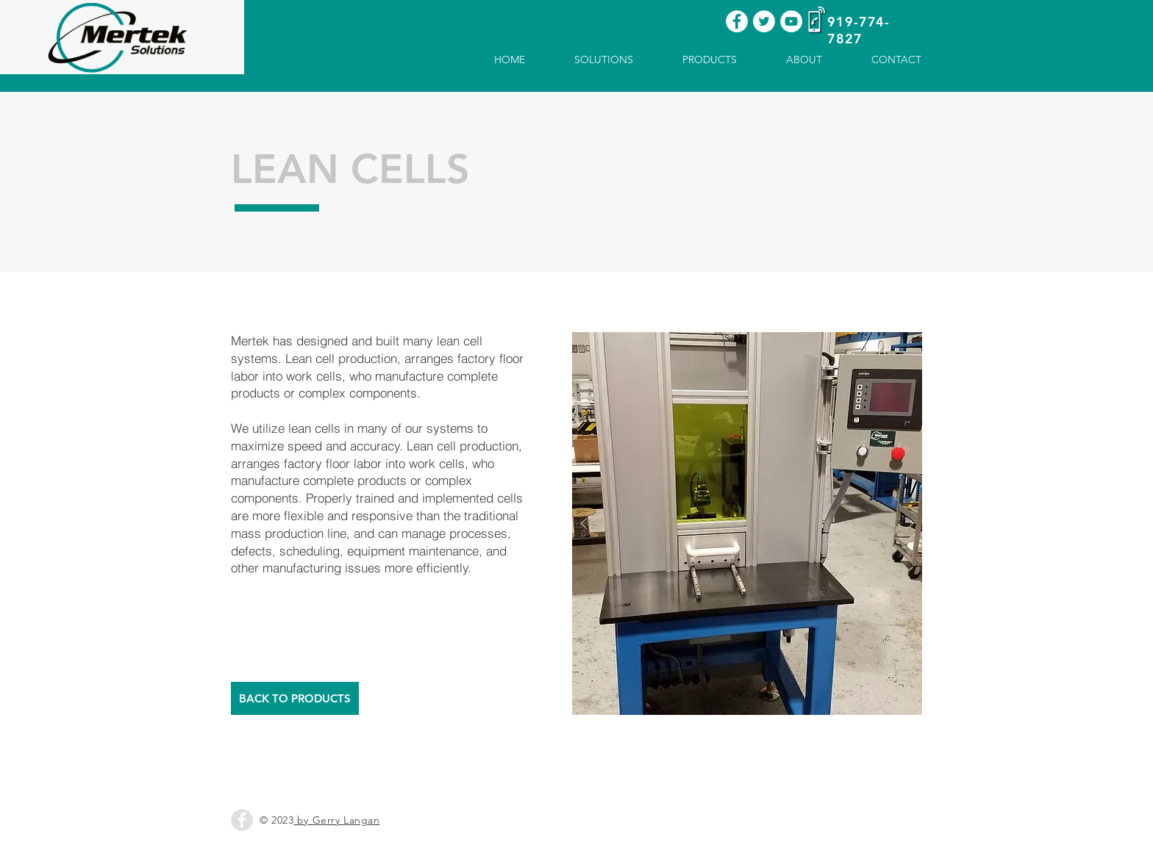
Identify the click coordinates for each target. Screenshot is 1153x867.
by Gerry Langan (336, 820)
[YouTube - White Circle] (791, 21)
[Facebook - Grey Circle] (242, 820)
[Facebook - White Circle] (737, 21)
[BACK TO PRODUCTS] (295, 698)
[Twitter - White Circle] (764, 21)
